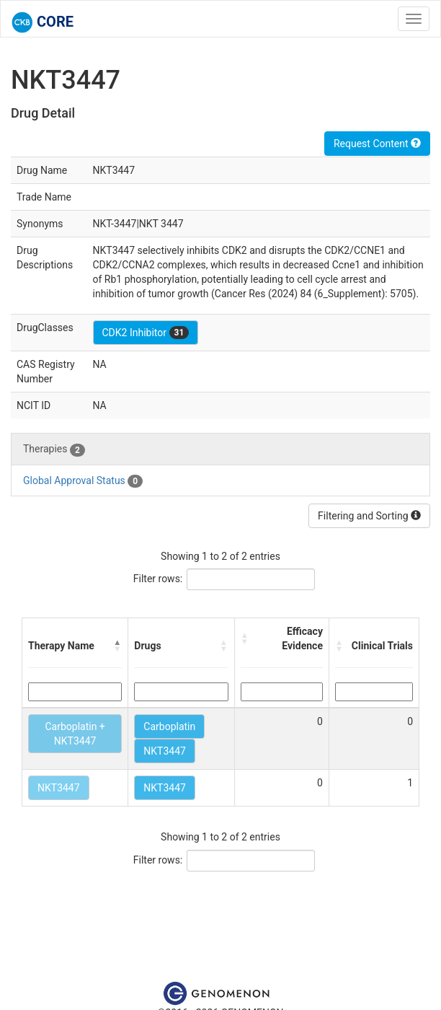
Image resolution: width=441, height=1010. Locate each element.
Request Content (377, 143)
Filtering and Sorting (369, 516)
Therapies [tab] (54, 449)
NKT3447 (164, 751)
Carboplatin (169, 726)
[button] (117, 645)
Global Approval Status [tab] (83, 481)
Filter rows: (158, 578)
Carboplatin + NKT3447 (74, 734)
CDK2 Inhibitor (146, 332)
